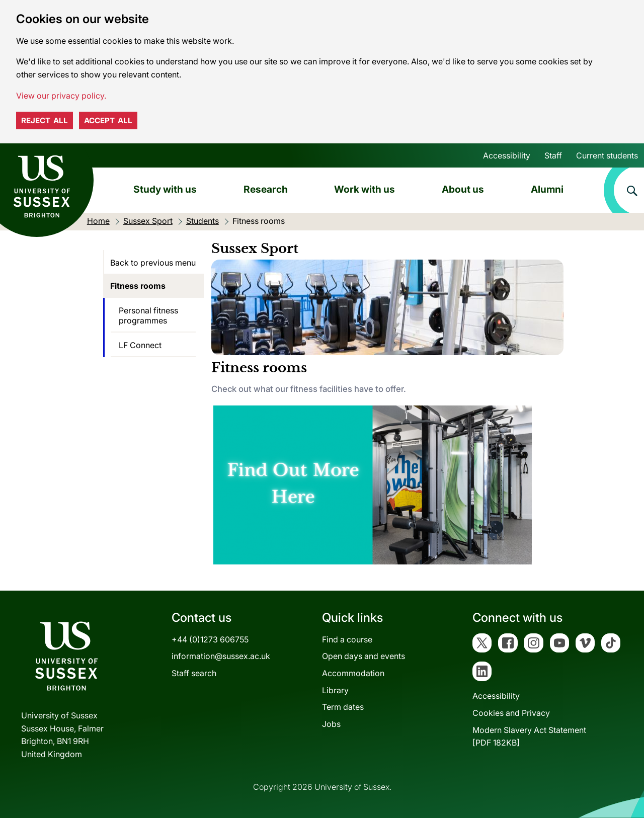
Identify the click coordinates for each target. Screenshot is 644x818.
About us (463, 189)
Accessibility (506, 155)
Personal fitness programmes (148, 315)
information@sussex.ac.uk (221, 656)
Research (266, 189)
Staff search (194, 673)
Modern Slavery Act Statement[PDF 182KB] (529, 736)
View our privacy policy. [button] (61, 96)
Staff (553, 155)
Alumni (547, 189)
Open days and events (363, 656)
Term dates (343, 707)
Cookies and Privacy (511, 713)
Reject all (44, 120)
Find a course (347, 639)
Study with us (165, 189)
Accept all (108, 120)
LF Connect (140, 345)
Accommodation (353, 673)
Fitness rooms (138, 286)
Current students (607, 155)
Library (335, 690)
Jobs (331, 724)
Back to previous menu (153, 263)
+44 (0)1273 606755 (210, 639)
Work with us (364, 189)
